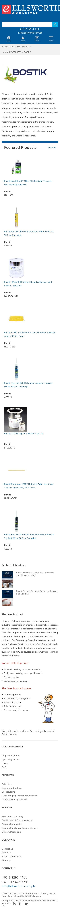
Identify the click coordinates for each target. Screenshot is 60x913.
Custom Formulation (12, 824)
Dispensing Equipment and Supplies (19, 795)
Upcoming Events (10, 759)
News (5, 763)
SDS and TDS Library (12, 816)
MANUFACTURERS (13, 52)
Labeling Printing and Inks (14, 799)
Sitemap (6, 860)
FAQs (4, 767)
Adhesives (7, 784)
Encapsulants (8, 792)
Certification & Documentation (17, 820)
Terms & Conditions (11, 856)
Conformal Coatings (12, 788)
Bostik (27, 52)
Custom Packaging (11, 832)
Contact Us (7, 849)
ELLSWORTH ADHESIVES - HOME (16, 46)
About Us (6, 852)
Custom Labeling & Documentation (19, 828)
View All (52, 147)
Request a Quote (10, 755)
